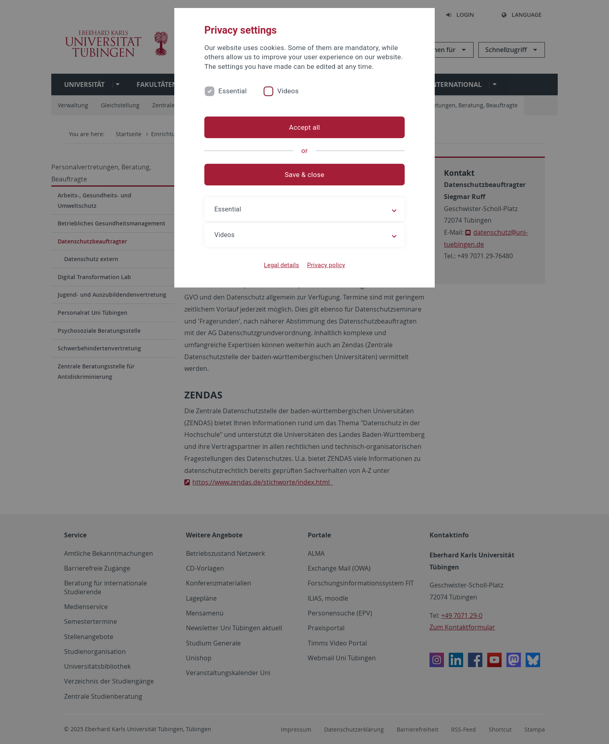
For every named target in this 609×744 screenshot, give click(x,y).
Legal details (281, 265)
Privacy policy (326, 265)
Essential (232, 91)
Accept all (304, 127)
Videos (288, 91)
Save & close (305, 175)
